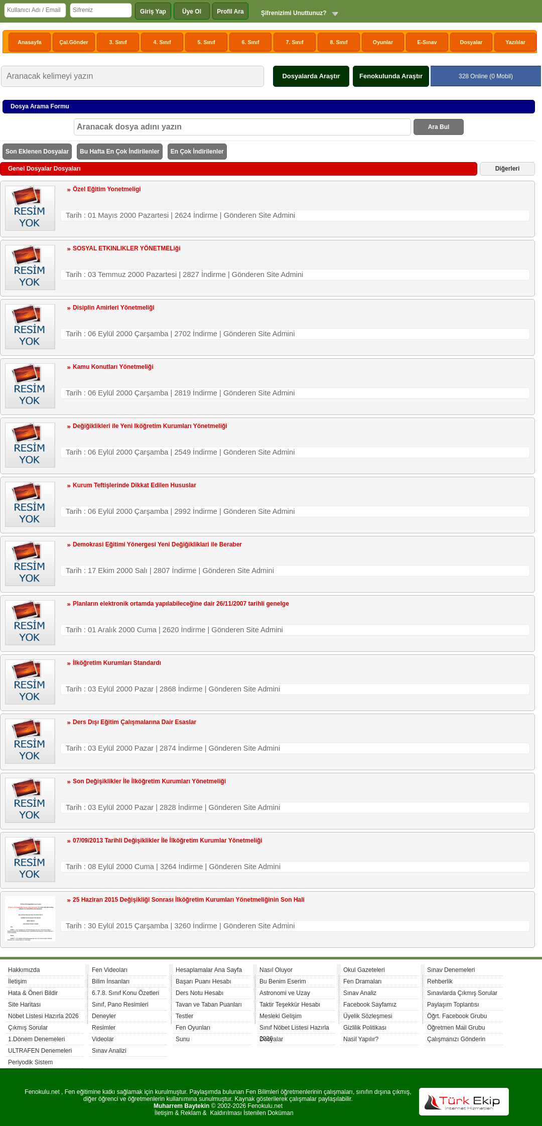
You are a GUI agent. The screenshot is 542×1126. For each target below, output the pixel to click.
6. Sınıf (250, 42)
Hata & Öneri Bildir (33, 993)
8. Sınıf (339, 42)
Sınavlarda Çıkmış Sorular (462, 993)
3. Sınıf (118, 42)
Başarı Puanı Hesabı (203, 981)
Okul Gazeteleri (364, 969)
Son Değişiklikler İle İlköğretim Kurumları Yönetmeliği (149, 781)
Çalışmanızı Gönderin (456, 1039)
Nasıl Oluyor (276, 969)
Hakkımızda (24, 969)
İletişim (17, 981)
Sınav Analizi (109, 1050)
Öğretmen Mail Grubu (456, 1027)
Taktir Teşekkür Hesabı (289, 1004)
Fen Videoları (109, 969)
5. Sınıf (206, 42)
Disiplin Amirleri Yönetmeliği (114, 307)
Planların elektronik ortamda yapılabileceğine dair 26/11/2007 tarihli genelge (181, 603)
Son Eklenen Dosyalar (37, 151)
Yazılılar (515, 42)
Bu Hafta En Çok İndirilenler (120, 151)
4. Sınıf (162, 42)
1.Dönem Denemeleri (36, 1039)
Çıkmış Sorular (28, 1027)
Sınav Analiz (359, 993)
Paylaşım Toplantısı (453, 1004)
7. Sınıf (295, 42)
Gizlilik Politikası (364, 1027)
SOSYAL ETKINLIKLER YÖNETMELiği (126, 248)
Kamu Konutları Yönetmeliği (113, 366)
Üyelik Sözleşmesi (367, 1016)
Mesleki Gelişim (280, 1016)
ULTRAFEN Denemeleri (40, 1050)
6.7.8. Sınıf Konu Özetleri (125, 993)
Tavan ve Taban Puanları (209, 1004)
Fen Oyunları (193, 1027)
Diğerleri (507, 168)
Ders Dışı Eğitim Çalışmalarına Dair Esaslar (134, 722)
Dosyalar (471, 42)
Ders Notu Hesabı (199, 993)
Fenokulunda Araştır (391, 76)
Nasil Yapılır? (360, 1039)
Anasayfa (29, 42)
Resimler (103, 1027)
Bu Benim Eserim (282, 981)
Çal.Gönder (73, 42)
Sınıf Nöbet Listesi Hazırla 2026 (294, 1029)
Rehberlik (440, 981)
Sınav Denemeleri (451, 969)
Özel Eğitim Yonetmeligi (107, 189)
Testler (184, 1016)
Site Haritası (24, 1004)
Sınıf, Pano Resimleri (120, 1004)
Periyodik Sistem (30, 1062)
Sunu (183, 1039)
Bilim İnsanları (110, 981)
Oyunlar (383, 42)
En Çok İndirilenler (197, 151)
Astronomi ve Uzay (284, 993)
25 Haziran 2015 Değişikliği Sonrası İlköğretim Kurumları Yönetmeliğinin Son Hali (189, 899)
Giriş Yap (153, 11)
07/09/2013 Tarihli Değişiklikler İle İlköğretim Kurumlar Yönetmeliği (167, 840)
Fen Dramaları (362, 981)
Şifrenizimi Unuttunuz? (294, 13)
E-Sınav (427, 42)
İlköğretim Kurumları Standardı (117, 662)
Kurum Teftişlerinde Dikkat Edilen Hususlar (134, 485)
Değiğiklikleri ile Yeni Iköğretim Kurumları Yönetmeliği (150, 426)
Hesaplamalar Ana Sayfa (209, 969)
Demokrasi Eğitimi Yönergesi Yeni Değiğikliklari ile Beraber (157, 544)
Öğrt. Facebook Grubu (457, 1016)
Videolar (103, 1039)
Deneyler (104, 1016)
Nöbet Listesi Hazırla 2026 (43, 1016)
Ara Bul (439, 126)
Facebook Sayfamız (369, 1004)
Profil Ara (230, 11)
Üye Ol (191, 11)
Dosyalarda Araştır (311, 76)
